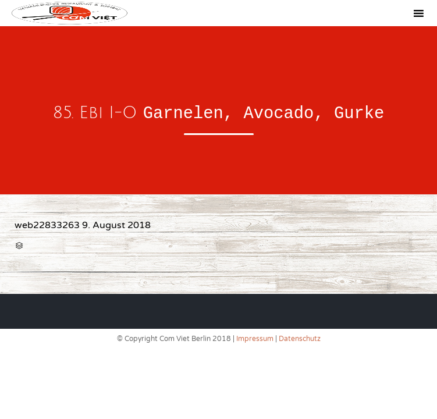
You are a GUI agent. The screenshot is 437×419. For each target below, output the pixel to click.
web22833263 (47, 225)
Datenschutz (300, 339)
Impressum (254, 339)
